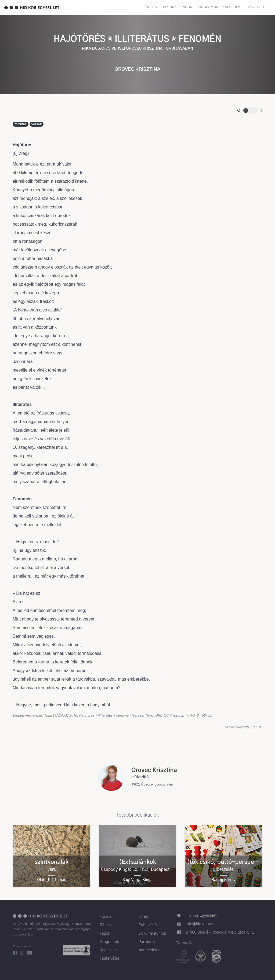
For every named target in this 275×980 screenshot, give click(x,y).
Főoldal (151, 7)
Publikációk (149, 925)
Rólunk (170, 7)
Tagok (186, 7)
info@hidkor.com (200, 924)
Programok (207, 7)
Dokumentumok (152, 933)
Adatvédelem (150, 950)
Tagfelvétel (257, 7)
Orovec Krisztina (138, 69)
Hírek (143, 917)
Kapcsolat (232, 7)
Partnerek (147, 942)
